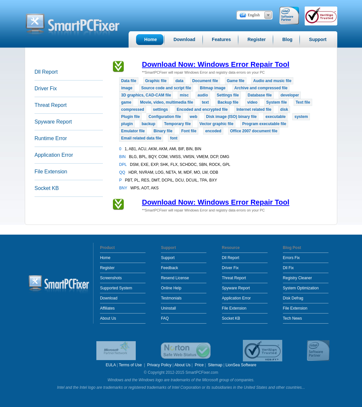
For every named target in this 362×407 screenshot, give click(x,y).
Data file (128, 81)
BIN (123, 156)
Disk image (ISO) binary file (231, 116)
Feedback (169, 268)
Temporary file (177, 124)
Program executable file (264, 124)
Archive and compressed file (260, 88)
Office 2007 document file (253, 131)
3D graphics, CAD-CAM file (146, 95)
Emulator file (133, 131)
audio (203, 95)
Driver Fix (46, 88)
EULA (111, 365)
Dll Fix (288, 268)
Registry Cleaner (297, 278)
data (179, 81)
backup (148, 124)
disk (284, 109)
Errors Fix (291, 257)
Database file (260, 95)
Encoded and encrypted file (202, 109)
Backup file (227, 102)
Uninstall (168, 308)
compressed (132, 109)
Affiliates (107, 308)
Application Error (54, 155)
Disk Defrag (293, 298)
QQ (122, 172)
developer (290, 95)
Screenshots (111, 278)
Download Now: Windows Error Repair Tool (215, 64)
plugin (127, 124)
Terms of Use (131, 365)
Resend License (175, 278)
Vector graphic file (216, 124)
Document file (205, 81)
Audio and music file (272, 81)
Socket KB (47, 188)
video (252, 102)
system (301, 116)
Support (167, 257)
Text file (303, 102)
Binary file (163, 131)
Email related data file (141, 138)
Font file (189, 131)
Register (107, 268)
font (173, 138)
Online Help (171, 288)
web (193, 116)
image (126, 88)
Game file (235, 81)
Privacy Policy (159, 365)
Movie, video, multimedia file (166, 102)
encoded (213, 131)
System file (276, 102)
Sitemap (215, 365)
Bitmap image (213, 88)
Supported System (116, 288)
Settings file (228, 95)
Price (199, 365)
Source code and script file (166, 88)
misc (184, 95)
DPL (123, 164)
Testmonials (171, 298)
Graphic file (156, 81)
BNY (123, 188)
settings (160, 109)
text (205, 102)
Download (108, 298)
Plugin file (130, 116)
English (254, 15)
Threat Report (51, 105)
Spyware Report (53, 121)
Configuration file (164, 116)
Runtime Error (51, 138)
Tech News (292, 318)
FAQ (165, 318)
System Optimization (301, 288)
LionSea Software (241, 365)
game (126, 102)
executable (275, 116)
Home (105, 257)
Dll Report (46, 72)
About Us (108, 318)
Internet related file (253, 109)
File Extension (51, 171)
